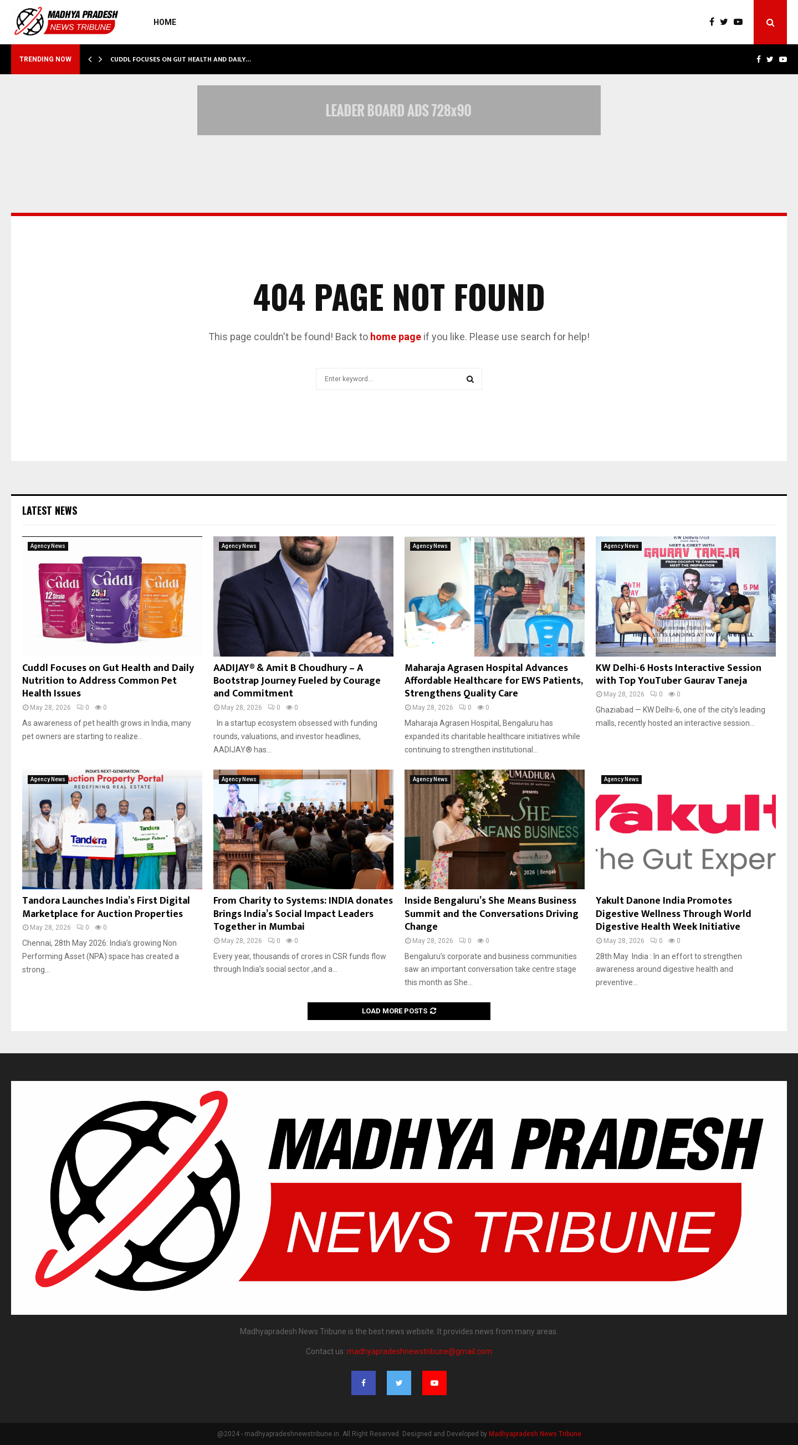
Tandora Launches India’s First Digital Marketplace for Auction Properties (106, 907)
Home (165, 22)
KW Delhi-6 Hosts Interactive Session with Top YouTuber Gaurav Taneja (678, 674)
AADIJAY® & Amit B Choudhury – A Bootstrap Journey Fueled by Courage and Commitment (297, 681)
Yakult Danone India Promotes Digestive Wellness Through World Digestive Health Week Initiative (673, 914)
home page (395, 336)
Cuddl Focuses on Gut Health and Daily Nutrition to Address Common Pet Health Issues (108, 681)
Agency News (47, 546)
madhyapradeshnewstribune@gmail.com (419, 1351)
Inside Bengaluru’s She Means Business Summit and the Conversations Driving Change (492, 914)
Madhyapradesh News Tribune (535, 1434)
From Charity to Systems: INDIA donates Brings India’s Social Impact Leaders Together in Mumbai (303, 914)
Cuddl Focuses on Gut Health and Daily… (180, 59)
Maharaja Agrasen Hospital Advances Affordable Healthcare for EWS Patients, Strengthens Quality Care (493, 681)
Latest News (49, 510)
